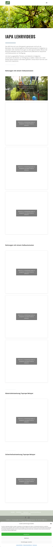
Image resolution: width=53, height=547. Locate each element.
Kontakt (13, 512)
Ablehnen (26, 538)
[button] (51, 523)
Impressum (34, 545)
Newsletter (18, 512)
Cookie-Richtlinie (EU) (26, 513)
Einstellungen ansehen (26, 542)
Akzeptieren (26, 534)
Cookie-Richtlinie (19, 545)
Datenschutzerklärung (27, 545)
